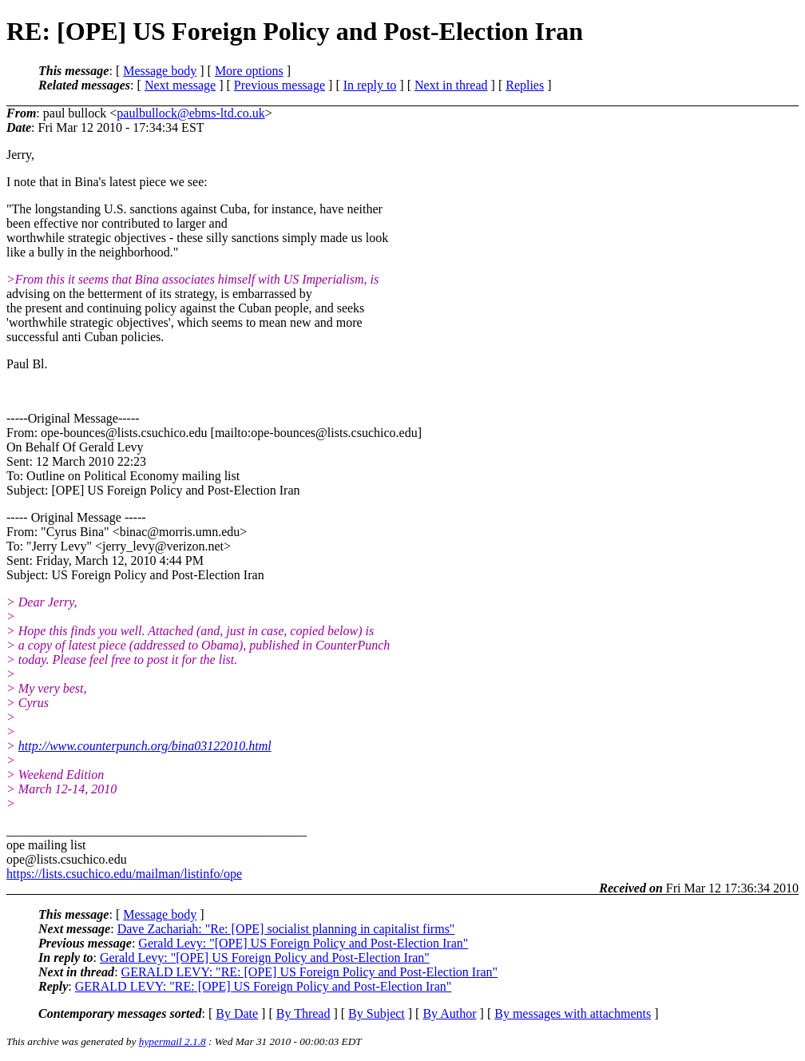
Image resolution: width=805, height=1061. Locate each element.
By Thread (303, 1013)
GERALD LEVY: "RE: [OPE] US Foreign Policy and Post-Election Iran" (309, 972)
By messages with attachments (572, 1013)
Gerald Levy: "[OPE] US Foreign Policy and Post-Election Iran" (303, 943)
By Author (449, 1013)
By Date (237, 1013)
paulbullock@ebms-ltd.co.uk (190, 113)
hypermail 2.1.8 (172, 1041)
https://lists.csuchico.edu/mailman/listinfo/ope (124, 873)
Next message (180, 85)
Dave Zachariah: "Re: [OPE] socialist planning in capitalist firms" (286, 929)
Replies (525, 85)
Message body (159, 70)
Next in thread (451, 85)
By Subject (376, 1013)
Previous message (279, 85)
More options (249, 70)
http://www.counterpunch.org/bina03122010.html (145, 746)
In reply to (370, 85)
